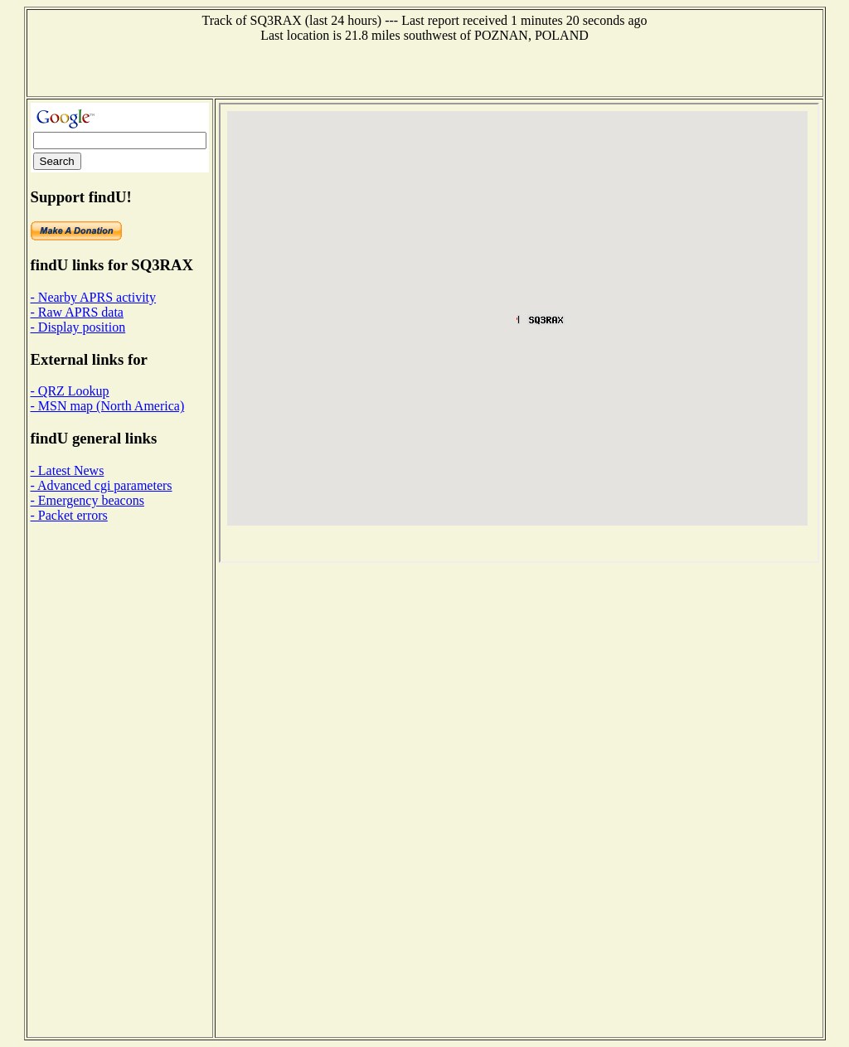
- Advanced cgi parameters (101, 485)
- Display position (78, 327)
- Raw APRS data (77, 312)
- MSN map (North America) (108, 406)
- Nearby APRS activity (94, 297)
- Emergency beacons (87, 500)
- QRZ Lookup (70, 391)
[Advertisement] (424, 68)
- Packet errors (69, 515)
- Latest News (67, 470)
